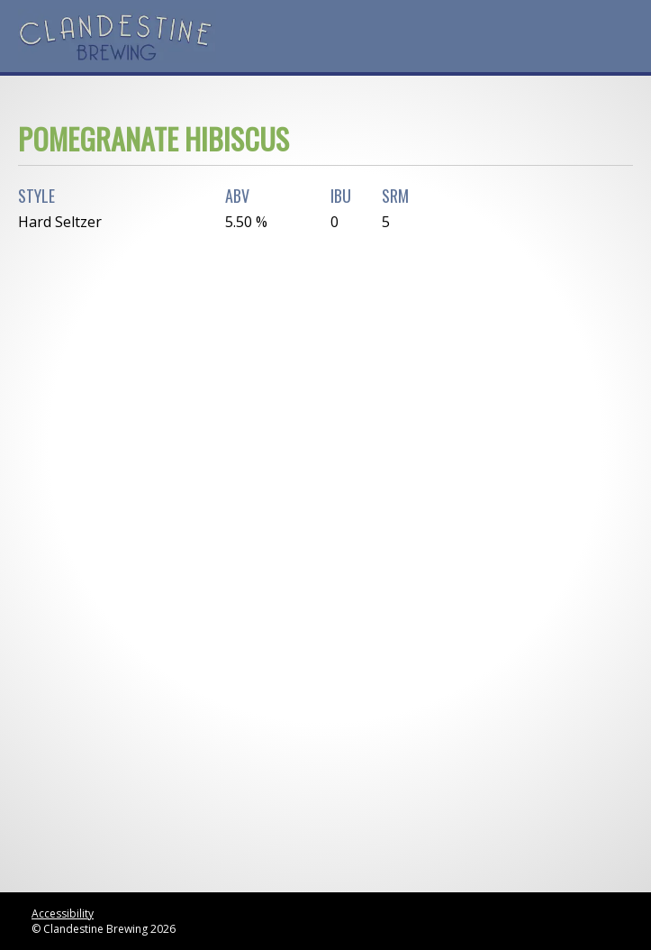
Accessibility (63, 913)
